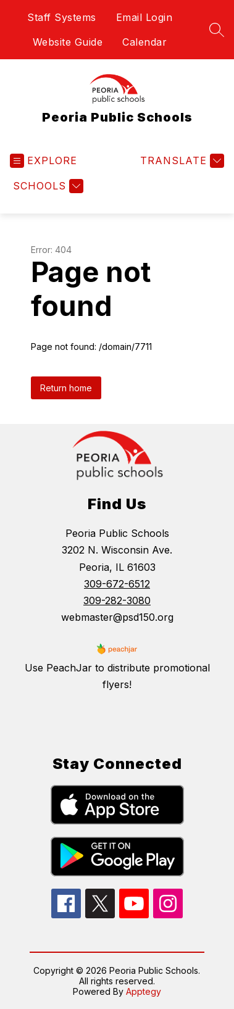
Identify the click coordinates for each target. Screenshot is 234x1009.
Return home (66, 388)
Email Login (144, 17)
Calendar (144, 42)
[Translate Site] (180, 160)
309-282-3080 (117, 600)
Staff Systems (61, 17)
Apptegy (143, 991)
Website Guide (68, 42)
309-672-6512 (117, 584)
